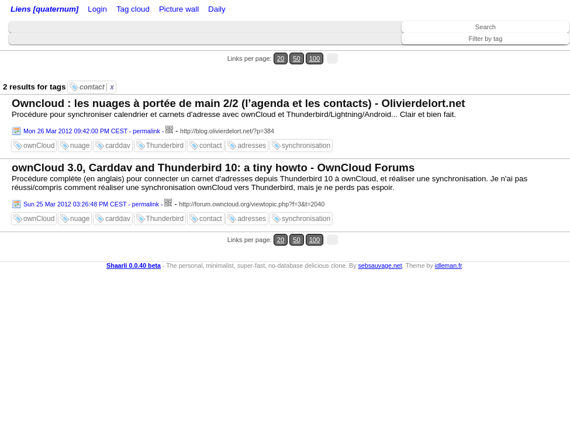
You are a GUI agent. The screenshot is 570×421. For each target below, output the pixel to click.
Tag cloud (233, 10)
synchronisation (306, 124)
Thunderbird (165, 124)
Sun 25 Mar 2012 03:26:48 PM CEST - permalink (91, 183)
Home (89, 10)
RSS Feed (144, 10)
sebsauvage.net (380, 229)
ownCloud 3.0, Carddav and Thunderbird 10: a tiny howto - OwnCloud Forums (213, 146)
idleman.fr (448, 229)
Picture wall (273, 10)
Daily (306, 10)
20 (516, 51)
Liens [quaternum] (41, 10)
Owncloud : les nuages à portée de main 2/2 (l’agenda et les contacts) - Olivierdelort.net (238, 82)
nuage (79, 124)
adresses (251, 124)
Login (113, 10)
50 (527, 51)
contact (97, 66)
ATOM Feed (192, 10)
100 (539, 51)
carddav (117, 124)
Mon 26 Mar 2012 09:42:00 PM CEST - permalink (91, 109)
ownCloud (38, 124)
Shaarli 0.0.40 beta (133, 229)
